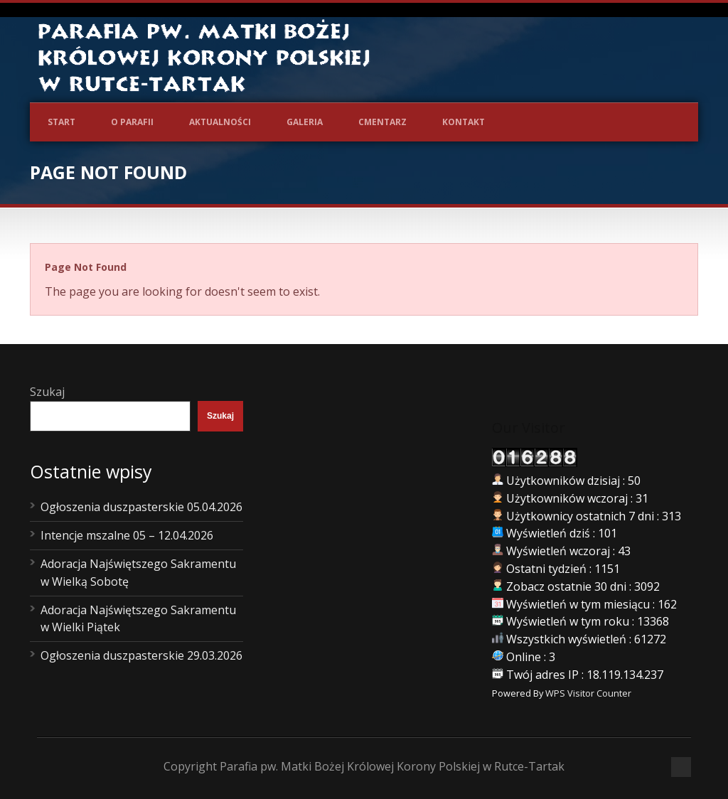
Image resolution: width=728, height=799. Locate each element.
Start (61, 122)
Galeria (305, 122)
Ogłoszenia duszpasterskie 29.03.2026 (141, 655)
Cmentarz (382, 122)
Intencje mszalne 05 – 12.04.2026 (127, 535)
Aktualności (220, 122)
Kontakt (463, 122)
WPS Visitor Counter (588, 693)
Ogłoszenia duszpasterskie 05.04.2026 (141, 507)
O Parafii (132, 122)
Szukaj (47, 392)
